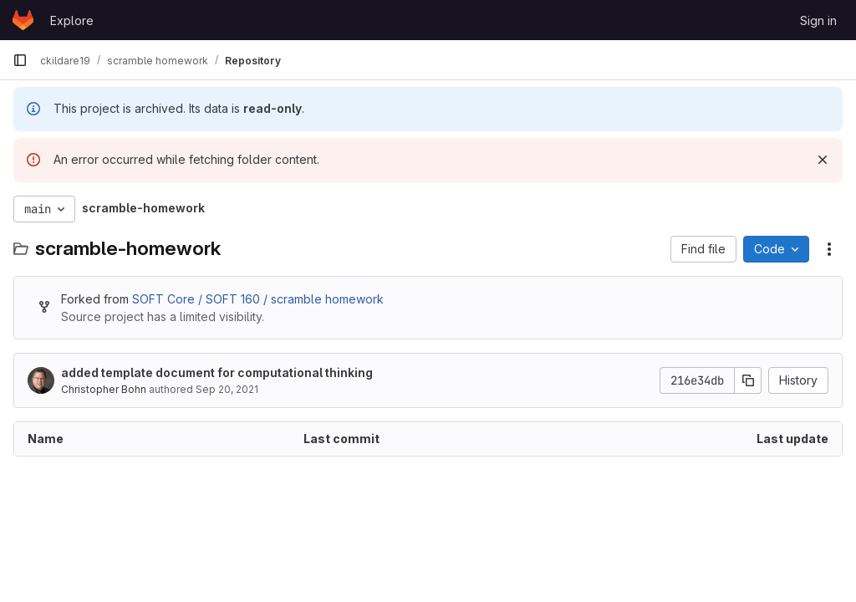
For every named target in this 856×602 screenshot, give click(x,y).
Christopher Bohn (103, 389)
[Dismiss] (823, 160)
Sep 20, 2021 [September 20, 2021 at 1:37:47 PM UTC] (227, 389)
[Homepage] (23, 20)
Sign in (818, 20)
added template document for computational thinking (217, 372)
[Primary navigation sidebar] (20, 60)
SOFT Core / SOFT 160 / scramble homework (258, 299)
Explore (72, 20)
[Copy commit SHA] (748, 380)
